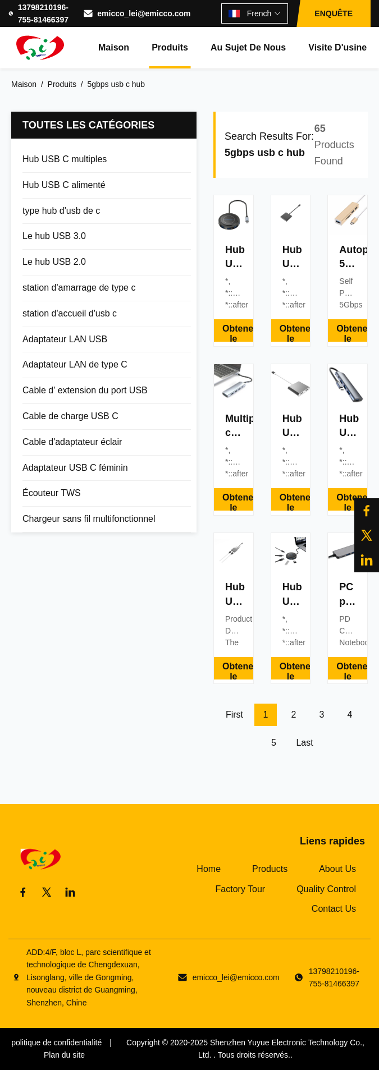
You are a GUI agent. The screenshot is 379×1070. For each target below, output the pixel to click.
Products (269, 869)
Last (304, 742)
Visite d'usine (337, 47)
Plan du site (64, 1054)
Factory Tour (241, 889)
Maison (113, 47)
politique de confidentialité (56, 1042)
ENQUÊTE (333, 13)
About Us (337, 869)
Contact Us (334, 908)
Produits (170, 47)
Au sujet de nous (248, 47)
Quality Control (326, 889)
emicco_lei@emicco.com (143, 13)
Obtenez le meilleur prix (237, 333)
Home (209, 869)
